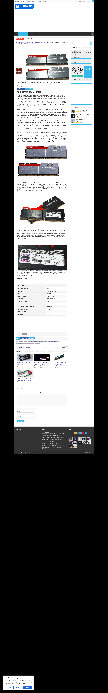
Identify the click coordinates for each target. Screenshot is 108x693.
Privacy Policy (34, 1)
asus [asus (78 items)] (56, 433)
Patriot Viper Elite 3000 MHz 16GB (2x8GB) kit (24, 379)
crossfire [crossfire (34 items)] (51, 435)
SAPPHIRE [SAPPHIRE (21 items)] (58, 445)
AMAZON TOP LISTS (41, 34)
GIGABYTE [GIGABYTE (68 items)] (52, 437)
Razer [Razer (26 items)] (60, 443)
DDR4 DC (30, 341)
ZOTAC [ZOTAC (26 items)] (44, 448)
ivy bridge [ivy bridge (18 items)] (51, 439)
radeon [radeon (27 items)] (57, 443)
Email (19, 411)
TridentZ (37, 343)
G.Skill (45, 341)
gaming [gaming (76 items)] (57, 435)
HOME (16, 33)
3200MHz (21, 341)
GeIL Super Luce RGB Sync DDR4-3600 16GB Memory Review (41, 364)
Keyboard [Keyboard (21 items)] (55, 439)
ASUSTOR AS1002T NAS (59, 347)
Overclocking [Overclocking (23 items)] (52, 443)
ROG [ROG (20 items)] (48, 445)
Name (19, 407)
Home (18, 42)
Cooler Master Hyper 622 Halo (82, 115)
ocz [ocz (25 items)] (61, 441)
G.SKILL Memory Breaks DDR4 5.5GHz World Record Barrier (59, 364)
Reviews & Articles (26, 42)
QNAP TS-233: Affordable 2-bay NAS (83, 120)
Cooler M (26, 38)
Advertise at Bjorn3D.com (43, 1)
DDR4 (26, 341)
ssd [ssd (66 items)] (46, 447)
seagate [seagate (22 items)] (62, 445)
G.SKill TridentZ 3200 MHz (53, 341)
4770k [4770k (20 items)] (43, 433)
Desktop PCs (41, 42)
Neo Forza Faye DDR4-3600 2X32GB (24, 363)
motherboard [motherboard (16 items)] (44, 441)
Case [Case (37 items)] (60, 433)
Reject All (18, 687)
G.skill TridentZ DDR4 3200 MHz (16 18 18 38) (25, 343)
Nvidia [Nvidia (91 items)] (55, 441)
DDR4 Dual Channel (38, 341)
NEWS (30, 34)
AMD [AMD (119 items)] (47, 433)
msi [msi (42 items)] (48, 441)
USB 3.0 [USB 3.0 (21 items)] (57, 447)
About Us (28, 1)
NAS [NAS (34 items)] (51, 441)
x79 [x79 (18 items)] (60, 447)
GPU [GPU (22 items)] (57, 437)
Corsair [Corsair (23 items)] (47, 435)
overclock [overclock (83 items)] (46, 443)
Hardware (34, 42)
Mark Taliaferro (21, 85)
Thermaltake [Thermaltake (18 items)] (53, 447)
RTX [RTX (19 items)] (49, 445)
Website (19, 416)
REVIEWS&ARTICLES (23, 34)
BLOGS (34, 34)
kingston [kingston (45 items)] (60, 439)
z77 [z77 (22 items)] (61, 447)
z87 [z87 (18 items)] (63, 447)
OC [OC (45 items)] (59, 441)
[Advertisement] (67, 7)
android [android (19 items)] (51, 433)
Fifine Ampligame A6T (81, 110)
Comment (20, 394)
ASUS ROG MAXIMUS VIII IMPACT (25, 347)
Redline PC (18, 433)
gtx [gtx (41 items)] (59, 437)
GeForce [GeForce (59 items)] (45, 437)
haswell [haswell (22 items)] (62, 437)
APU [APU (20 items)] (54, 433)
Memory (52, 85)
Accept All (27, 687)
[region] (18, 683)
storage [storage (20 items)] (48, 447)
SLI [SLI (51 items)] (43, 447)
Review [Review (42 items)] (44, 445)
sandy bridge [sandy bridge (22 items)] (53, 445)
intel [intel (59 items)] (47, 439)
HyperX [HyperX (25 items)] (44, 439)
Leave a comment (23, 86)
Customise (9, 687)
